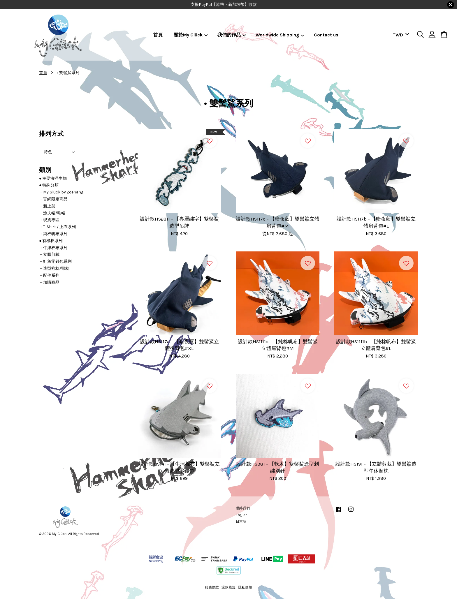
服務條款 (212, 587)
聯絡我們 (243, 508)
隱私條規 (245, 587)
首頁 (158, 35)
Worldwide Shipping (280, 35)
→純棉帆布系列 (53, 233)
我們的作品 (231, 35)
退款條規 (228, 587)
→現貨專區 (49, 219)
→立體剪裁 (49, 254)
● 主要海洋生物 (53, 178)
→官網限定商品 (53, 199)
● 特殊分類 (49, 185)
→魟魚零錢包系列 (55, 261)
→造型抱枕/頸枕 (54, 268)
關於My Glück (191, 35)
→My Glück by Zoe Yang (61, 192)
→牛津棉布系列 (53, 247)
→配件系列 (49, 275)
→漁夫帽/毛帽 (52, 213)
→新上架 (47, 206)
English (241, 515)
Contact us (326, 35)
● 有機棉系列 (51, 240)
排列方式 (51, 133)
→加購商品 (49, 282)
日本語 (241, 521)
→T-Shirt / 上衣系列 (57, 226)
